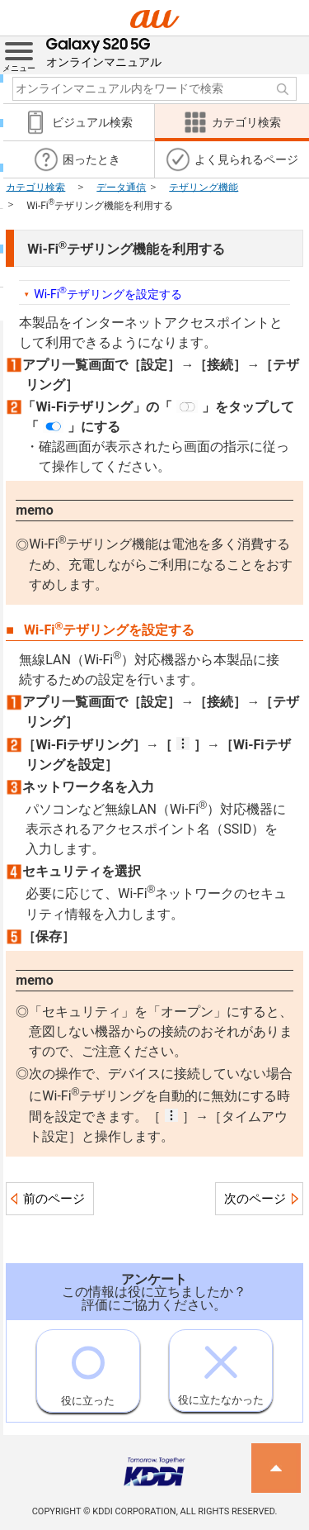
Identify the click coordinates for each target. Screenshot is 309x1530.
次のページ (255, 1198)
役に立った (88, 1368)
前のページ (54, 1198)
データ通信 (121, 186)
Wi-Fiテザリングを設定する (107, 292)
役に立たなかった (221, 1368)
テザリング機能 (203, 186)
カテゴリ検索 (35, 186)
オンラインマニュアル (104, 52)
